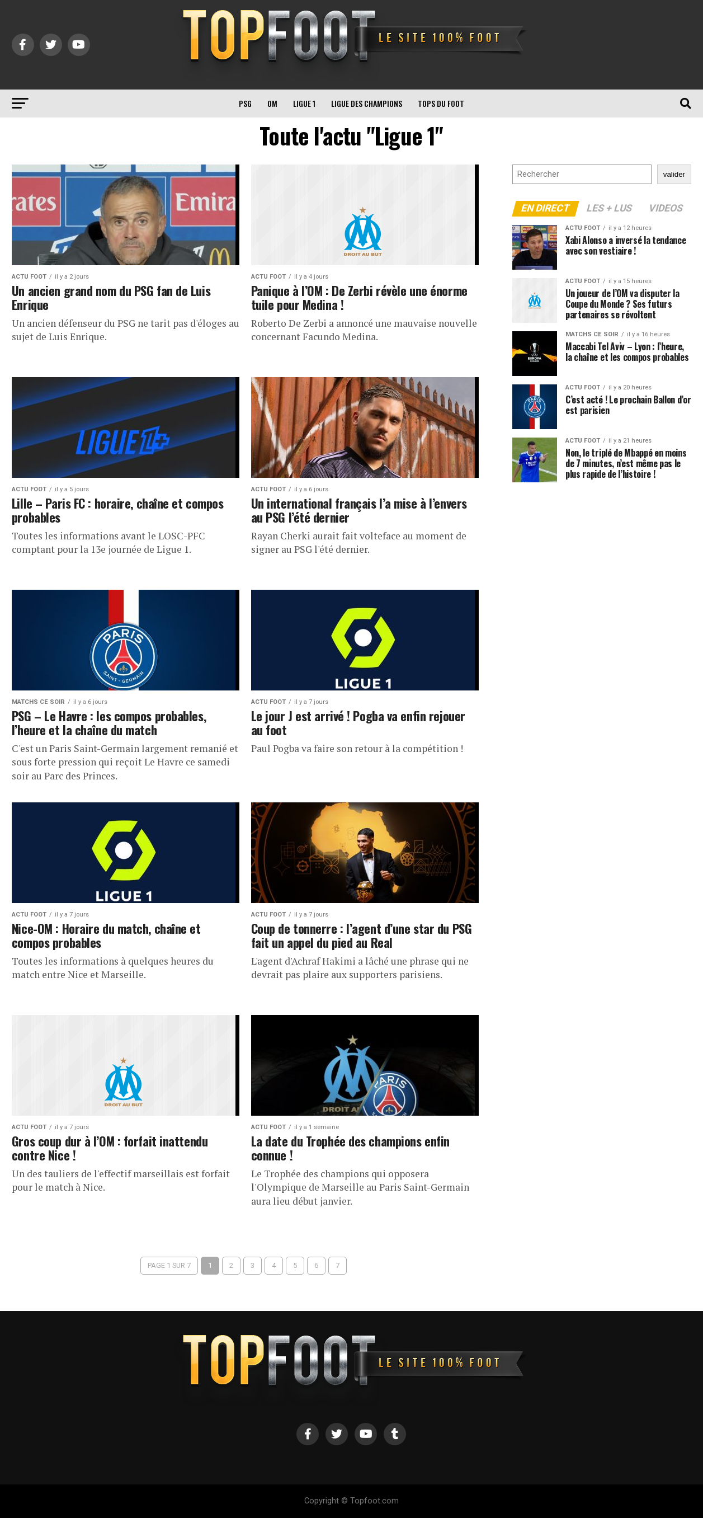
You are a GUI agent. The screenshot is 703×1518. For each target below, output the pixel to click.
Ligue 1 (304, 103)
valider (674, 174)
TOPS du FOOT (441, 103)
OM (272, 103)
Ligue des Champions (366, 103)
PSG (245, 103)
